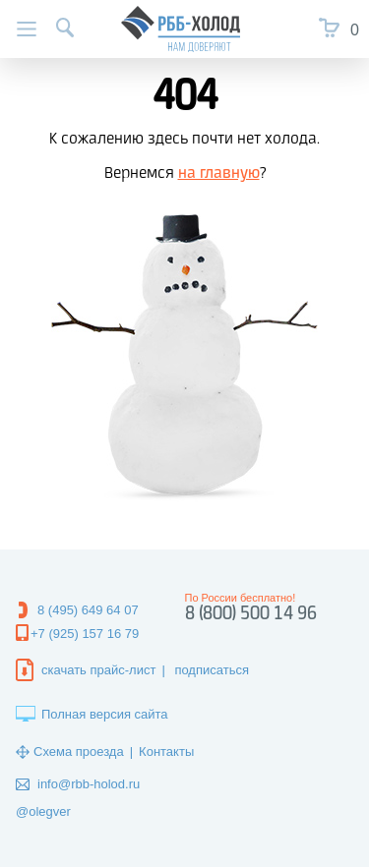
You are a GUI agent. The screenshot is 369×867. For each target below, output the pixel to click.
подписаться (211, 670)
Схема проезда (78, 751)
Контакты (166, 751)
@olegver (43, 811)
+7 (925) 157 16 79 (85, 633)
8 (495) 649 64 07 (88, 610)
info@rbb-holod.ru (88, 784)
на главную (219, 173)
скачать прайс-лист (98, 670)
